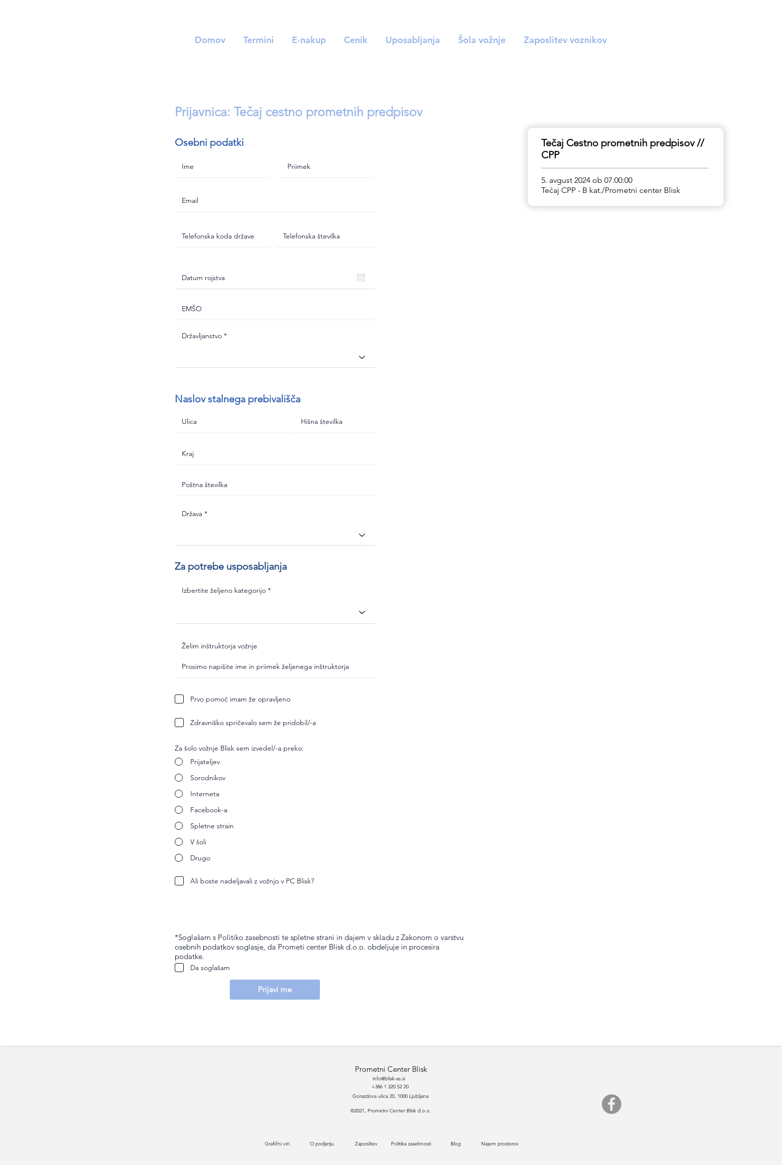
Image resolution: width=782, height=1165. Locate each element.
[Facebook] (611, 1104)
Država (192, 513)
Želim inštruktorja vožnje (219, 645)
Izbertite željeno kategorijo (225, 590)
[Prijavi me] (275, 990)
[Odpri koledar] (361, 278)
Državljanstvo (202, 335)
